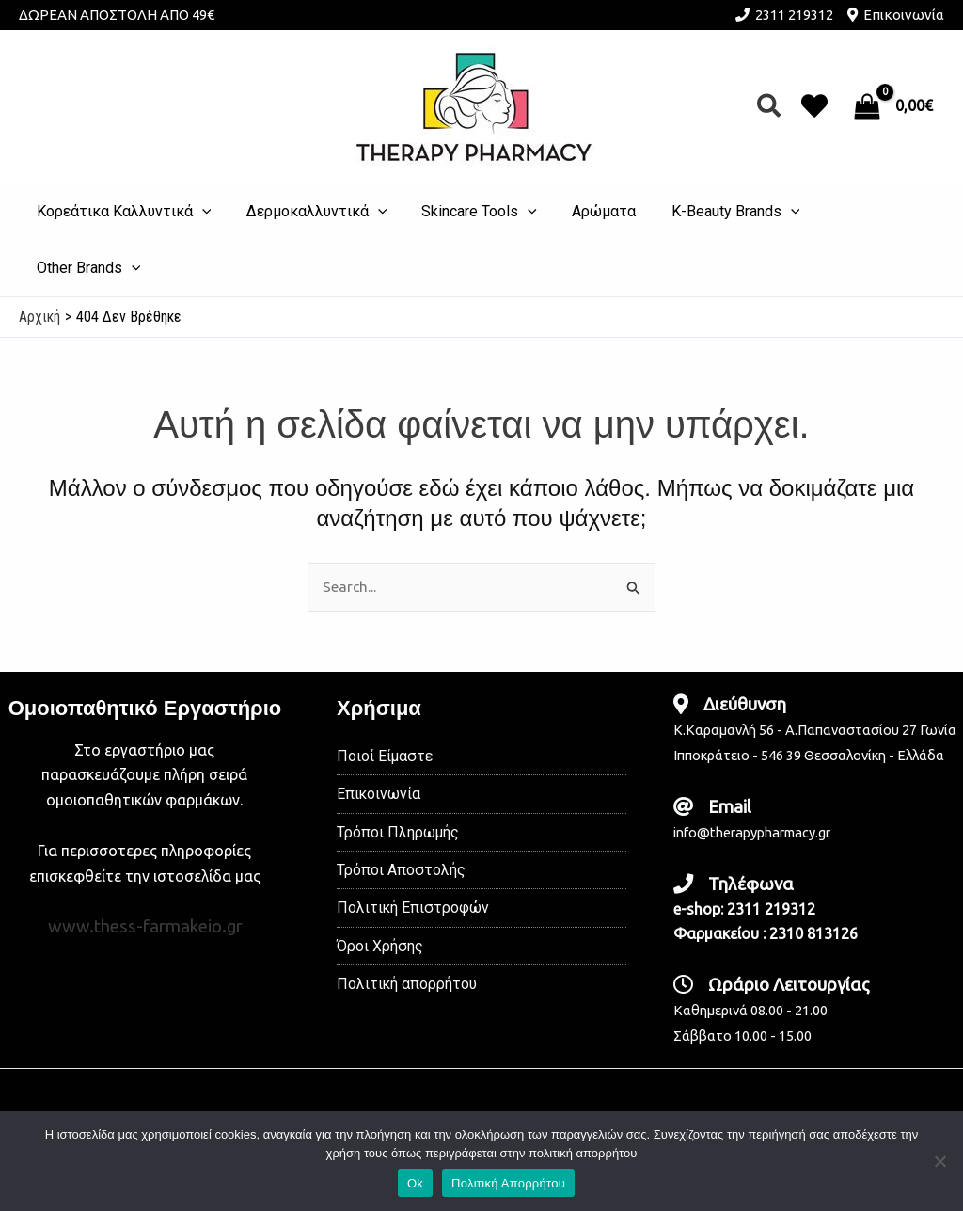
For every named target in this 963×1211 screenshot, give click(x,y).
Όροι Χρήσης (380, 893)
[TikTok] (547, 1073)
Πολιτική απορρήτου (407, 932)
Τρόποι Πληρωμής (398, 778)
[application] (208, 211)
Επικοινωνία (903, 15)
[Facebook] (415, 1073)
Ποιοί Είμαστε (385, 700)
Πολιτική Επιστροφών (413, 855)
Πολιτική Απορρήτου (508, 1183)
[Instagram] (481, 1073)
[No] (939, 1161)
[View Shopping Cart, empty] (895, 106)
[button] (769, 106)
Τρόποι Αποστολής (401, 816)
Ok (415, 1183)
